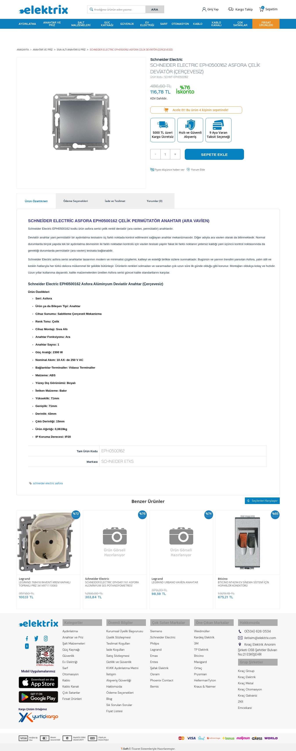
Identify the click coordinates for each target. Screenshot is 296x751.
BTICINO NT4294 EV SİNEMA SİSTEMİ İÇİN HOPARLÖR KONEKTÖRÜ (243, 581)
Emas (154, 652)
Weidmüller (202, 627)
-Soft (125, 745)
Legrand (24, 576)
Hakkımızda (114, 682)
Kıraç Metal (245, 677)
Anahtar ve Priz (52, 23)
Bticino (223, 576)
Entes (154, 658)
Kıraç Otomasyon (250, 683)
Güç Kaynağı (107, 23)
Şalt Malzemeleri (80, 23)
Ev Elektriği (147, 23)
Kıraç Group (246, 664)
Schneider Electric (97, 576)
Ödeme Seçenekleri (120, 688)
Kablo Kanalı (216, 23)
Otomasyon (180, 23)
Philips (154, 639)
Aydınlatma (27, 23)
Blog (109, 695)
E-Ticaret (134, 745)
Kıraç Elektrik (247, 670)
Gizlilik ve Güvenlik (119, 658)
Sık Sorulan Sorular (119, 701)
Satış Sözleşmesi (117, 652)
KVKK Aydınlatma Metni (122, 664)
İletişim (111, 670)
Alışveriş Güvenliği (118, 676)
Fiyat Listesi (114, 707)
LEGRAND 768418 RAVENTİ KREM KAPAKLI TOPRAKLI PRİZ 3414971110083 (44, 581)
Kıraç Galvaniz (247, 689)
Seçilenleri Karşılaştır (262, 499)
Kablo (197, 23)
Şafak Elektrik (159, 664)
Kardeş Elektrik (204, 633)
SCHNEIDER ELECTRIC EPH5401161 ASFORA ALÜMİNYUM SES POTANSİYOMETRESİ (112, 581)
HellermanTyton (205, 676)
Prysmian (200, 670)
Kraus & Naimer (205, 682)
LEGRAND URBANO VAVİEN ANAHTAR (175, 580)
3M (196, 639)
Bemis (154, 682)
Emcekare (245, 701)
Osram (155, 670)
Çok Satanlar (240, 23)
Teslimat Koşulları (118, 639)
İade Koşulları (115, 645)
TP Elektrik (201, 645)
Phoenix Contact (161, 676)
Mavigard (200, 658)
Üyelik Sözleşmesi (118, 633)
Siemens (156, 627)
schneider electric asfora (48, 481)
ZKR (240, 695)
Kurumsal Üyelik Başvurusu (124, 627)
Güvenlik (127, 23)
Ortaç (198, 664)
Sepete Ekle (214, 152)
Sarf (163, 23)
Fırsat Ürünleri (266, 23)
